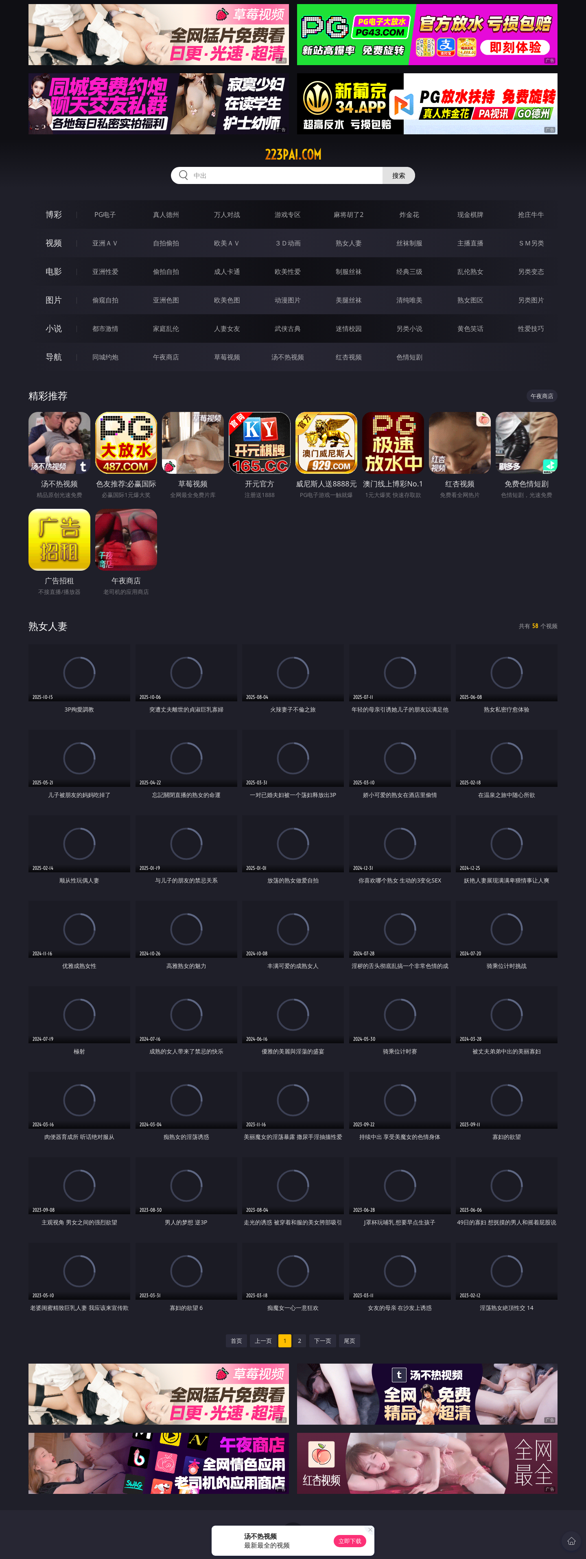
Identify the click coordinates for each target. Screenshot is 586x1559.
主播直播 (470, 243)
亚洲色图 (166, 300)
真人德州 (166, 214)
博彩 (54, 214)
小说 (54, 328)
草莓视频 (227, 357)
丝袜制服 (409, 243)
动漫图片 (288, 300)
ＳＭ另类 (531, 243)
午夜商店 (166, 357)
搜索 (398, 175)
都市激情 (105, 328)
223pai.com (293, 155)
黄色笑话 (470, 328)
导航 (54, 356)
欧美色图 (227, 300)
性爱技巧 (531, 328)
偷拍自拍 (166, 271)
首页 (236, 1340)
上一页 (263, 1340)
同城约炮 (105, 357)
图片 (54, 299)
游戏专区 (288, 214)
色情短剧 (409, 357)
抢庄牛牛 (531, 214)
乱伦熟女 (470, 271)
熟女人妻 (349, 243)
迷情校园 (349, 328)
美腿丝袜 (349, 300)
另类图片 (531, 300)
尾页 (349, 1340)
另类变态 (531, 271)
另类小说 (409, 328)
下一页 (322, 1340)
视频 (54, 242)
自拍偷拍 (166, 243)
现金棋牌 (470, 214)
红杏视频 (349, 357)
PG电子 (105, 214)
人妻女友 (227, 328)
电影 (54, 271)
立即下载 (350, 1541)
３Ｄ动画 (288, 243)
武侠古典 (288, 328)
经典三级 (409, 271)
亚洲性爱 (105, 271)
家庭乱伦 (166, 328)
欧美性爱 (288, 271)
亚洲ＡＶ (105, 243)
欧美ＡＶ (227, 243)
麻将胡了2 (348, 214)
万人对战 (227, 214)
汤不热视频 (287, 357)
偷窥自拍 (105, 300)
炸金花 (409, 214)
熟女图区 (470, 300)
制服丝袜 (349, 271)
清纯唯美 (409, 300)
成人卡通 (227, 271)
